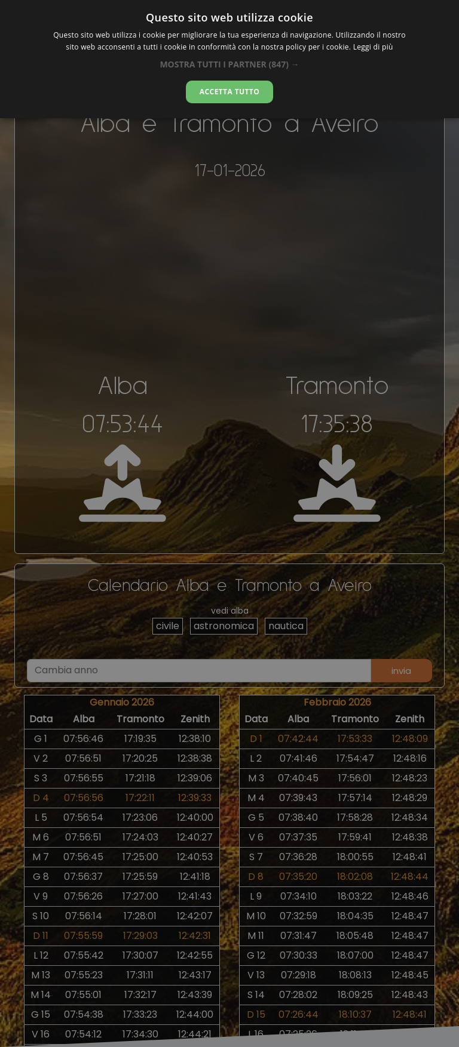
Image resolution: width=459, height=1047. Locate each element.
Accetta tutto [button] (229, 92)
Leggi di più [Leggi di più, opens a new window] (373, 47)
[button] (229, 64)
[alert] (229, 523)
